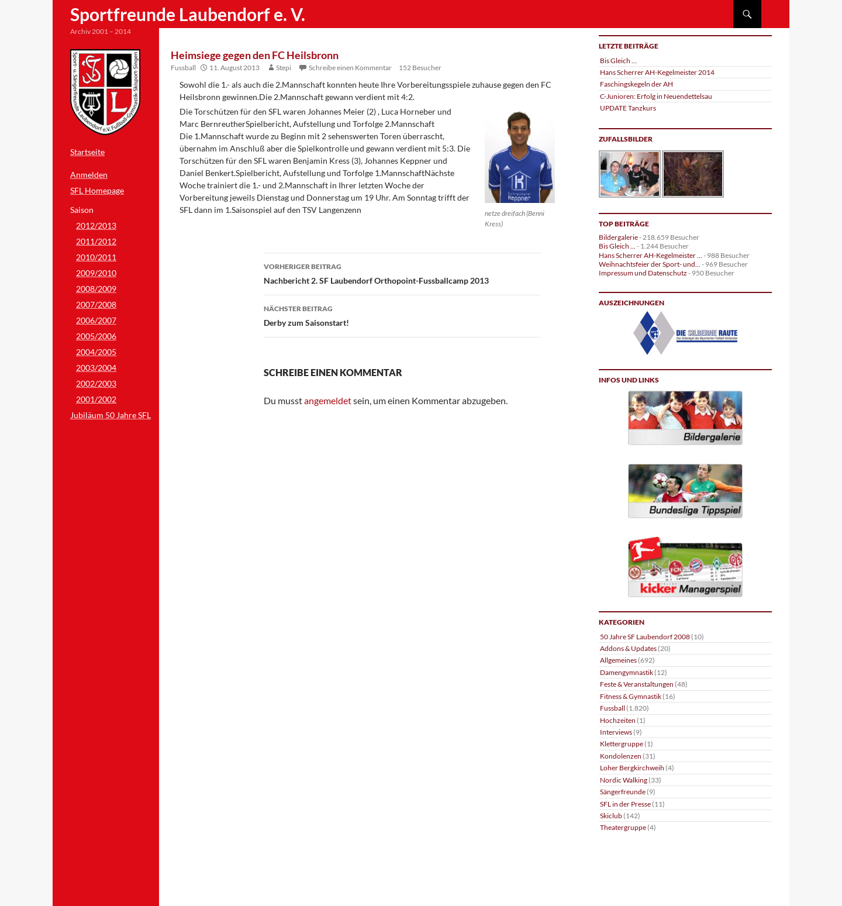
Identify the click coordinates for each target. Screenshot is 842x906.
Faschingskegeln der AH (636, 84)
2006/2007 (96, 320)
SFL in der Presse (625, 804)
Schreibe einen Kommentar (350, 67)
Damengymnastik (626, 672)
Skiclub (611, 815)
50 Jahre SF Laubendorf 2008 (645, 636)
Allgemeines (618, 660)
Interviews (616, 732)
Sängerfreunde (623, 791)
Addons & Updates (628, 648)
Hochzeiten (618, 720)
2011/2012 (96, 241)
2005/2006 (96, 336)
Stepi (283, 67)
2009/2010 (96, 273)
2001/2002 (96, 399)
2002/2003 (96, 383)
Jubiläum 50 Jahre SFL (110, 415)
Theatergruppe (623, 827)
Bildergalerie (618, 237)
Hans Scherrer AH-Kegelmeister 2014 (657, 72)
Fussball (183, 67)
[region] (685, 333)
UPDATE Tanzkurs (628, 108)
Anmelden (89, 175)
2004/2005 (96, 352)
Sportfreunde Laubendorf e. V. (187, 14)
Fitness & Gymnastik (630, 696)
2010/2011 (96, 257)
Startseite (87, 152)
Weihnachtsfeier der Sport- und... (649, 264)
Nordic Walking (623, 780)
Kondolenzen (620, 756)
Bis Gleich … (618, 60)
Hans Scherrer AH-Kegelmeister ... (650, 255)
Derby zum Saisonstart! (402, 315)
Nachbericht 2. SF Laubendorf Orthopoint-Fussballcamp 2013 (402, 272)
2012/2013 (96, 225)
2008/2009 (96, 289)
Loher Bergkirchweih (632, 767)
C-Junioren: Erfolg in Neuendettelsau (656, 96)
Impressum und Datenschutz (643, 272)
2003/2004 (96, 368)
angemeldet (327, 400)
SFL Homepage (97, 190)
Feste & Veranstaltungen (637, 684)
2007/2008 (96, 304)
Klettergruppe (621, 743)
